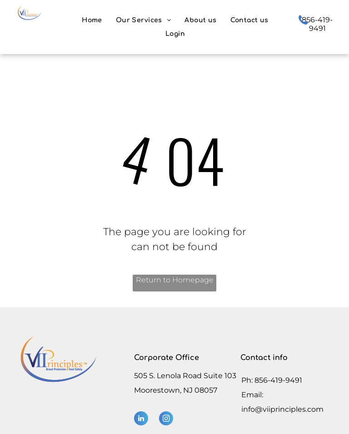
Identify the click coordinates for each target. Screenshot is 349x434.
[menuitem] (92, 20)
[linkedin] (141, 419)
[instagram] (166, 419)
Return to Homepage (175, 280)
